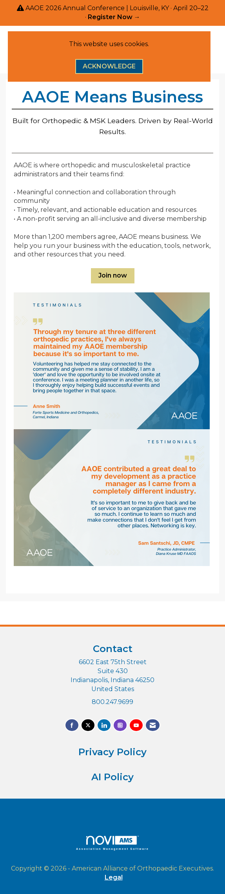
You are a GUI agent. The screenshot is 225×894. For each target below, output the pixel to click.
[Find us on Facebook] (72, 725)
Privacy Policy (112, 752)
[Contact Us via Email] (152, 725)
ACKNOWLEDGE (109, 66)
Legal (114, 877)
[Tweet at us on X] (88, 725)
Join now (112, 275)
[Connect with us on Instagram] (120, 725)
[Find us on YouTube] (136, 725)
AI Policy (112, 777)
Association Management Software (112, 843)
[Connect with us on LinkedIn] (104, 725)
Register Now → (114, 17)
